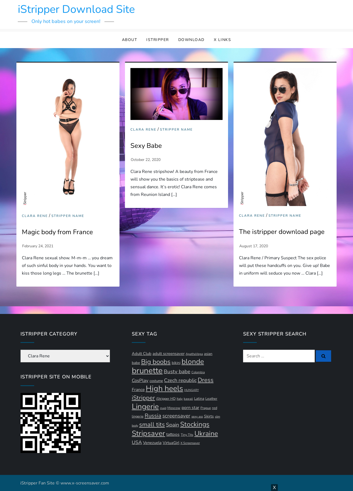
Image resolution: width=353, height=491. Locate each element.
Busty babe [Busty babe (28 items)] (177, 371)
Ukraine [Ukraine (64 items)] (206, 433)
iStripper (157, 39)
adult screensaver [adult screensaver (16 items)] (169, 353)
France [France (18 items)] (138, 390)
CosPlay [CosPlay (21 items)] (140, 380)
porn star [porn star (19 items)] (190, 408)
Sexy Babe (146, 145)
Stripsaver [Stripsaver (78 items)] (148, 433)
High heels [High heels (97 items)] (164, 388)
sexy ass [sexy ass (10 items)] (197, 416)
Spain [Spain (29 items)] (172, 424)
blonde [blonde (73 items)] (193, 361)
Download (191, 39)
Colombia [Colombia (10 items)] (198, 372)
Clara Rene (35, 216)
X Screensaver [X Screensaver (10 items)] (190, 443)
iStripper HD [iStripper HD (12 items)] (166, 398)
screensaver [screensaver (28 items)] (176, 415)
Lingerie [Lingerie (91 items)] (145, 406)
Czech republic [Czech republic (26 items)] (180, 380)
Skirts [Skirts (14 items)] (209, 416)
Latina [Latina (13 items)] (199, 398)
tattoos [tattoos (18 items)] (173, 434)
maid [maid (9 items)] (163, 408)
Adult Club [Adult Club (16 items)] (141, 353)
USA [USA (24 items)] (137, 442)
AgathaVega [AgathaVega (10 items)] (194, 354)
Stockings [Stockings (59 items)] (194, 424)
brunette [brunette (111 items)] (147, 370)
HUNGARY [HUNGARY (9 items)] (191, 390)
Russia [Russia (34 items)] (153, 415)
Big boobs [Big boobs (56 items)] (156, 361)
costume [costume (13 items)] (156, 380)
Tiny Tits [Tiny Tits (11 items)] (187, 435)
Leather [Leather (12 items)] (211, 398)
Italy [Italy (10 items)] (180, 399)
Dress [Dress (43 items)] (206, 380)
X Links (222, 39)
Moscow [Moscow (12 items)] (173, 407)
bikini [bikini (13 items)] (176, 362)
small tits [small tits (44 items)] (152, 425)
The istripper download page (282, 231)
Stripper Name (67, 216)
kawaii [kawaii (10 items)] (188, 399)
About (129, 39)
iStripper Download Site (76, 9)
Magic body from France (57, 232)
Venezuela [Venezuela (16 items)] (152, 442)
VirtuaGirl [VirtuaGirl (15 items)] (171, 442)
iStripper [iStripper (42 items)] (143, 398)
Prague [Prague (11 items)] (205, 408)
